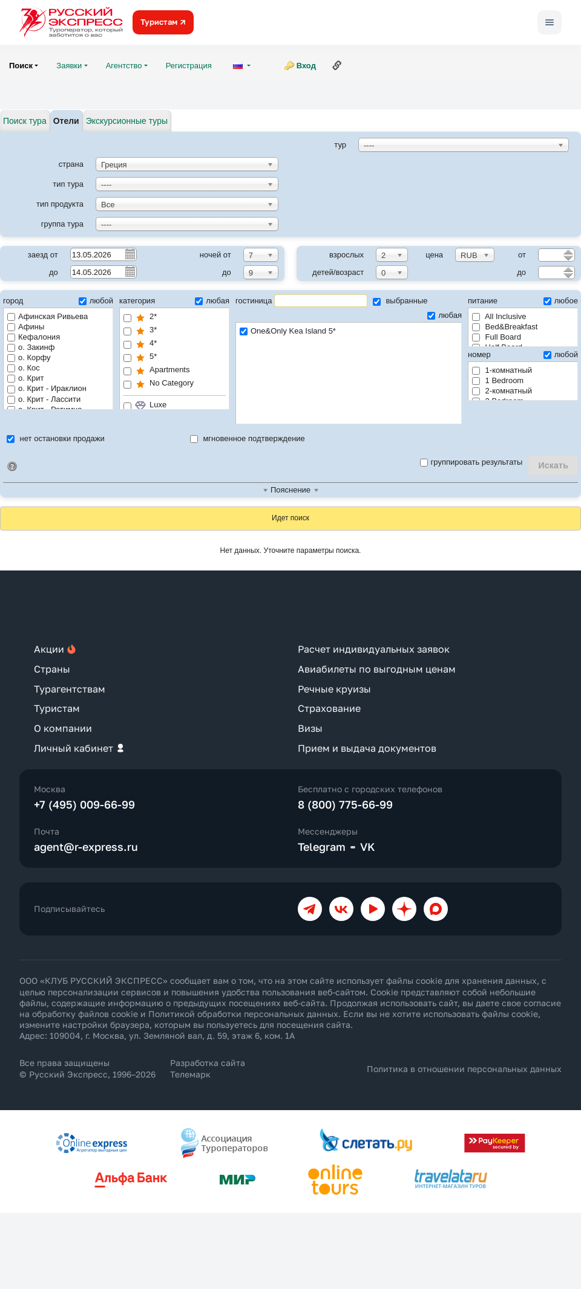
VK (367, 846)
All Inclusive (499, 316)
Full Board (496, 336)
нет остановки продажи (56, 438)
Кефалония (33, 336)
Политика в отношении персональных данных (464, 1069)
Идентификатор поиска (12, 466)
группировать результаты (471, 462)
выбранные (400, 300)
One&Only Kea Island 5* (349, 331)
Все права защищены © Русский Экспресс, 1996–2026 (87, 1068)
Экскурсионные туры (127, 121)
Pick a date (129, 253)
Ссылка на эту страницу (337, 65)
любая (212, 300)
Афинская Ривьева (47, 316)
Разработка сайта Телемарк (207, 1068)
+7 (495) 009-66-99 (84, 804)
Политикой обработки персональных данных (243, 1014)
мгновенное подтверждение (247, 438)
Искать (553, 465)
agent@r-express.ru (86, 846)
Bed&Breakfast (504, 326)
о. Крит (25, 378)
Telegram (322, 846)
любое (560, 300)
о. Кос (23, 367)
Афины (25, 326)
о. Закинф (30, 347)
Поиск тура (25, 121)
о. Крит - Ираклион (47, 388)
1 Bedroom (498, 380)
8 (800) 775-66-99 (345, 804)
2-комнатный (502, 390)
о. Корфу (29, 357)
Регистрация (189, 65)
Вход (306, 65)
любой (96, 300)
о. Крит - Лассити (43, 399)
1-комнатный (502, 370)
